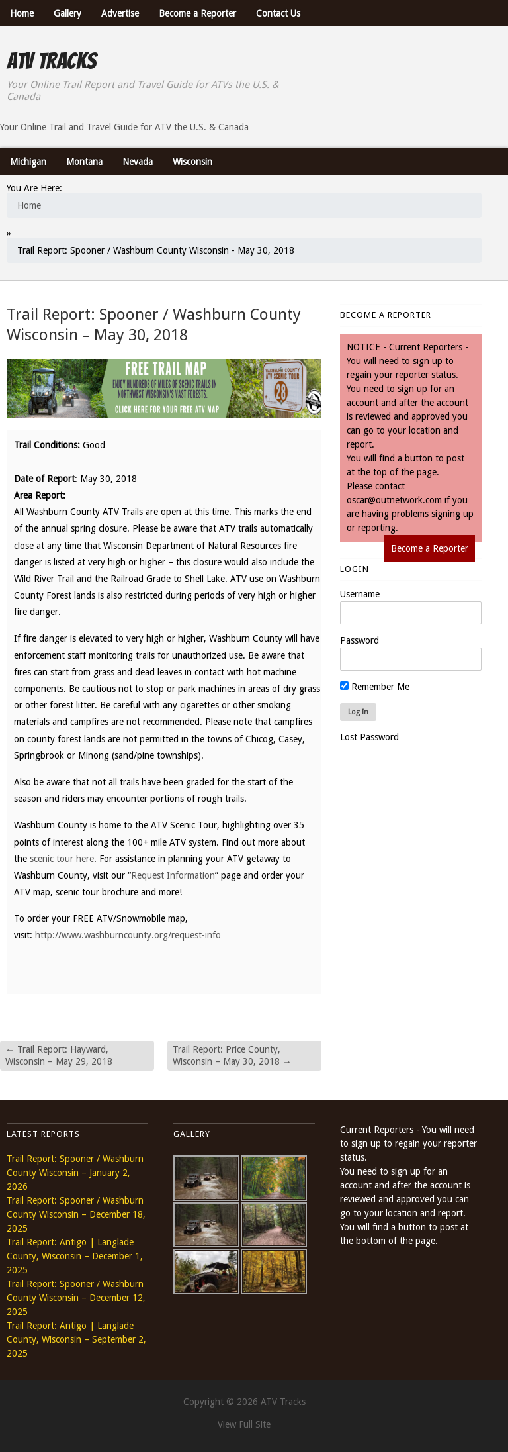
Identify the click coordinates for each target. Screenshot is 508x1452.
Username (360, 594)
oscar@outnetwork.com (394, 500)
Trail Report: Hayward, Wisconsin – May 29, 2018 (58, 1055)
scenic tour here (62, 858)
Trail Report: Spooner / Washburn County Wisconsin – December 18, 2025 (76, 1214)
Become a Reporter (197, 13)
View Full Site (244, 1424)
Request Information (173, 875)
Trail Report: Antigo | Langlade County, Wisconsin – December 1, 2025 (75, 1256)
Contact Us (278, 13)
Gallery (67, 13)
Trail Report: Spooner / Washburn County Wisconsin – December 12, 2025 (76, 1298)
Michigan (28, 161)
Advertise (120, 13)
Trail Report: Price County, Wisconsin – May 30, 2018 (232, 1055)
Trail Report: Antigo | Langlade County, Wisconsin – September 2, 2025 (76, 1339)
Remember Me (374, 686)
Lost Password (369, 737)
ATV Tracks (51, 61)
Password (359, 640)
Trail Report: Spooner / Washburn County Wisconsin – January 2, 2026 (75, 1172)
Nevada (137, 161)
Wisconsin (192, 161)
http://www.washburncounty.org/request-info (128, 935)
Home (22, 13)
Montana (84, 161)
